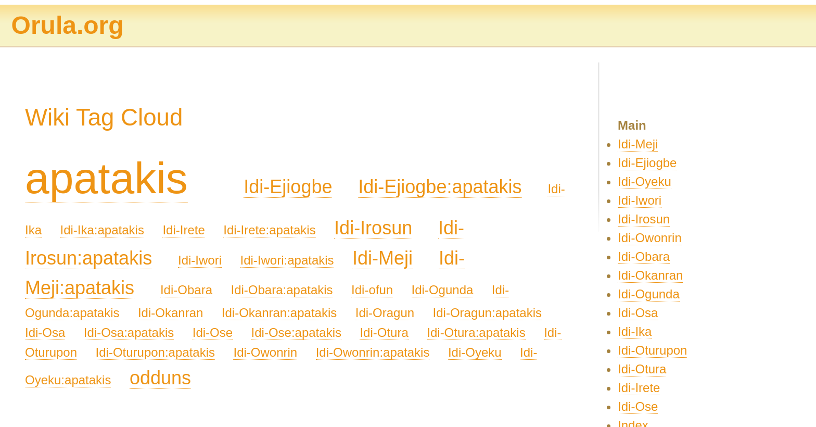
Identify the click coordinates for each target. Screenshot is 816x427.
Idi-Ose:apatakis (296, 332)
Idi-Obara (186, 290)
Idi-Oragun (384, 313)
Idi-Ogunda (443, 290)
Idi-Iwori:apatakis (287, 260)
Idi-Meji (382, 258)
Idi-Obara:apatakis (282, 290)
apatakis (106, 178)
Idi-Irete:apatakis (269, 230)
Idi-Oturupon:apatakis (155, 352)
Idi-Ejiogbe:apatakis (439, 186)
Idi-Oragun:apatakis (487, 313)
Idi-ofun (372, 290)
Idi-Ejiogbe (288, 186)
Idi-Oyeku (475, 352)
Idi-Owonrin (265, 352)
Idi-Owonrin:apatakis (373, 352)
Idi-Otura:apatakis (476, 332)
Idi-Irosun (373, 227)
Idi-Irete (183, 230)
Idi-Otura (384, 332)
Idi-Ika (635, 331)
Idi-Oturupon (652, 350)
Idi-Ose (213, 332)
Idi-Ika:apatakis (102, 230)
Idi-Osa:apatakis (129, 332)
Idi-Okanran (170, 313)
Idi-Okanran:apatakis (279, 313)
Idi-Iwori (200, 260)
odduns (160, 377)
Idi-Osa (45, 332)
